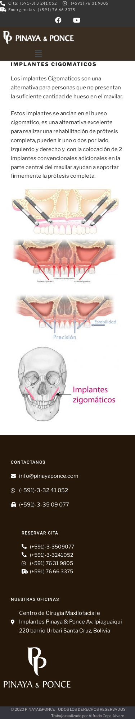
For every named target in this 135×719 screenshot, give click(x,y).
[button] (38, 54)
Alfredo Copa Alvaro (106, 716)
